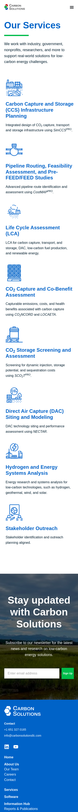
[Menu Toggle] (72, 7)
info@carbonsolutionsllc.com (22, 735)
